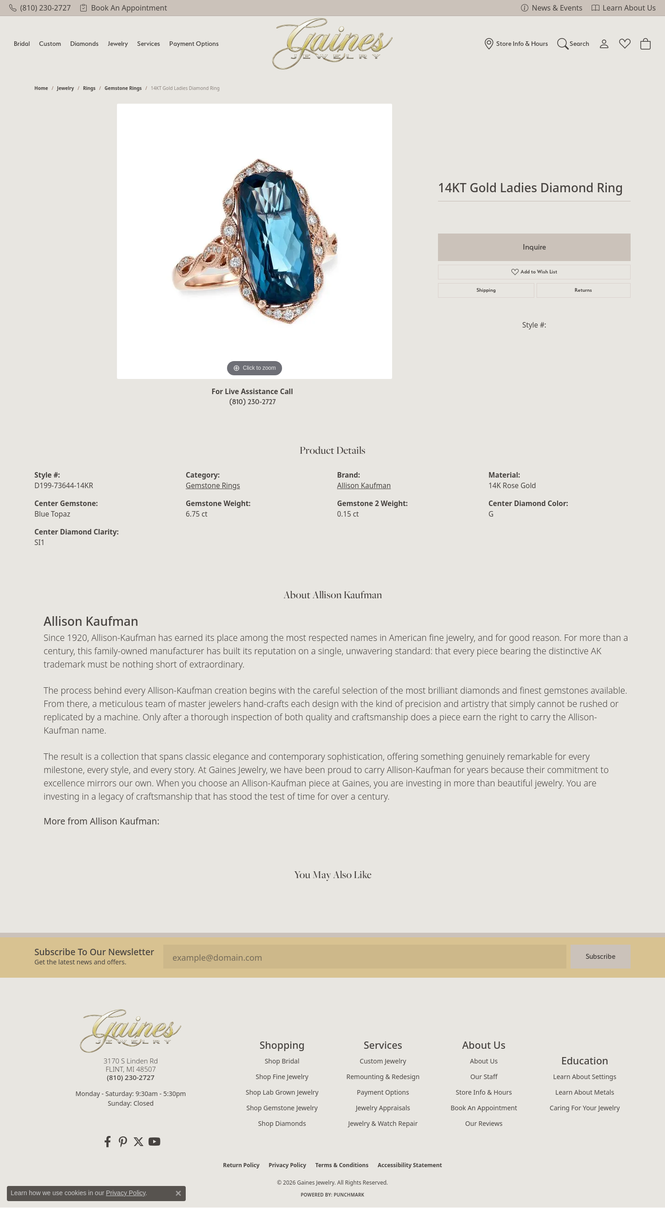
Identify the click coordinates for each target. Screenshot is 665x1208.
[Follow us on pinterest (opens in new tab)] (122, 1141)
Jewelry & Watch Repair (383, 1123)
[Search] (573, 43)
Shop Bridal (282, 1061)
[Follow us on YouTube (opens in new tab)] (154, 1141)
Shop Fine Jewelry (282, 1076)
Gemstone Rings (123, 88)
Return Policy (241, 1165)
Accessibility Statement (409, 1165)
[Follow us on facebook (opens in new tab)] (107, 1141)
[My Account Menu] (604, 43)
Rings (89, 88)
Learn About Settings (584, 1076)
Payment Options (194, 43)
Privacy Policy (287, 1165)
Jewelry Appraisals (383, 1107)
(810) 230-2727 (252, 401)
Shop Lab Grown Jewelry (282, 1092)
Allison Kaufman (364, 485)
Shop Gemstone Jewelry (282, 1107)
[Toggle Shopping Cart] (645, 43)
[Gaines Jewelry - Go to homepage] (131, 1031)
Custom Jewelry (383, 1061)
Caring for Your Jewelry (585, 1107)
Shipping (486, 290)
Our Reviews (483, 1123)
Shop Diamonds (282, 1123)
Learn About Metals (584, 1092)
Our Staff (483, 1076)
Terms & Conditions (342, 1165)
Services (148, 43)
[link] (40, 8)
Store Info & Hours (484, 1092)
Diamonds (84, 43)
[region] (254, 241)
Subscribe (600, 956)
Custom (50, 43)
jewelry (65, 88)
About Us (484, 1061)
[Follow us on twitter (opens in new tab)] (138, 1141)
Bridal (22, 43)
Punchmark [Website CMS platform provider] (349, 1194)
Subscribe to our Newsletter (94, 951)
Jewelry (118, 43)
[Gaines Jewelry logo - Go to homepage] (332, 43)
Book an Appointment (483, 1107)
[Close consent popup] (178, 1193)
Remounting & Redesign (383, 1076)
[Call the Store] (131, 1077)
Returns (583, 290)
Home (41, 88)
